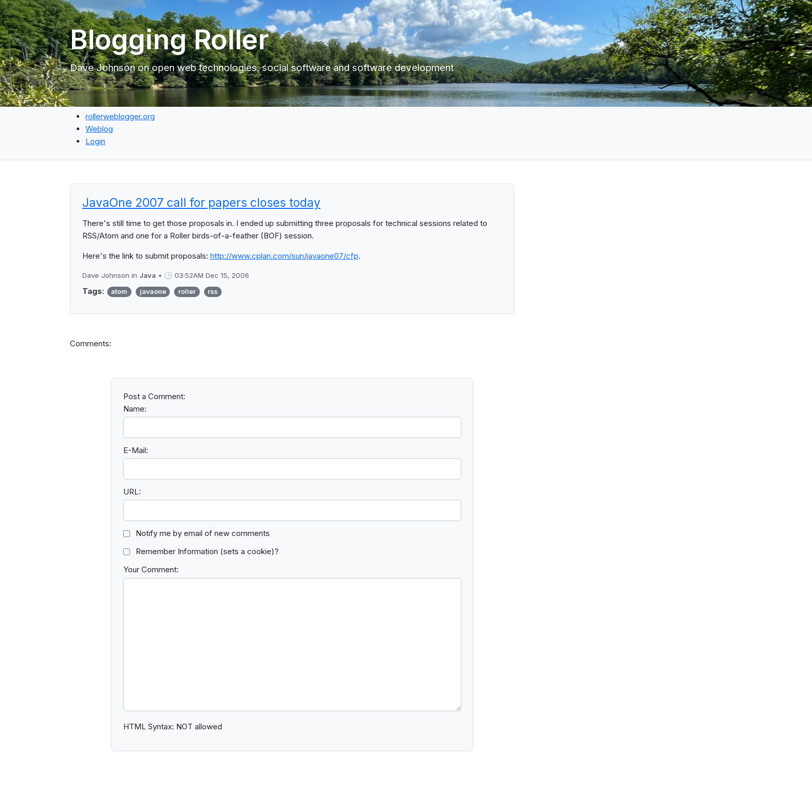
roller (187, 291)
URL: (132, 492)
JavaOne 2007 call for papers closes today (201, 202)
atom (119, 291)
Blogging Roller (169, 39)
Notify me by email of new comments (203, 533)
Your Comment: (151, 569)
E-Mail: (135, 450)
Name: (135, 409)
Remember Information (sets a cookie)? (207, 551)
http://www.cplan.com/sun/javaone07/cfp (284, 256)
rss (213, 291)
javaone (153, 291)
